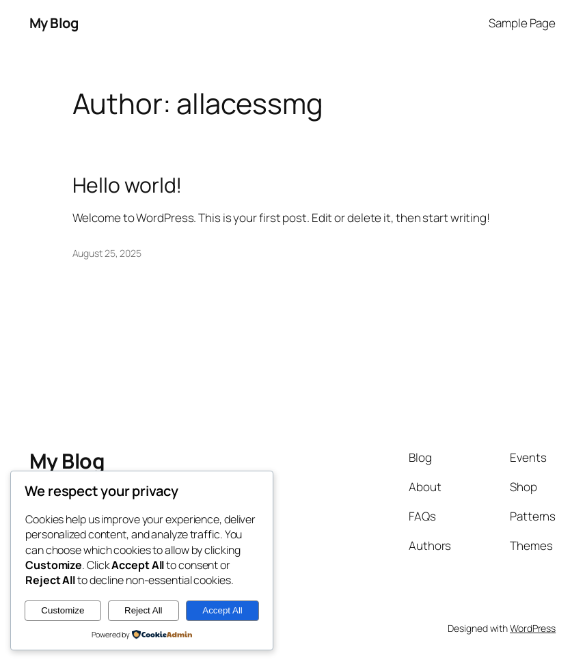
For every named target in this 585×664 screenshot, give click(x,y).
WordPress (533, 628)
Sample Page (522, 23)
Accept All (222, 610)
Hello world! (127, 185)
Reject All (143, 610)
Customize (62, 610)
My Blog (54, 23)
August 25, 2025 (107, 253)
